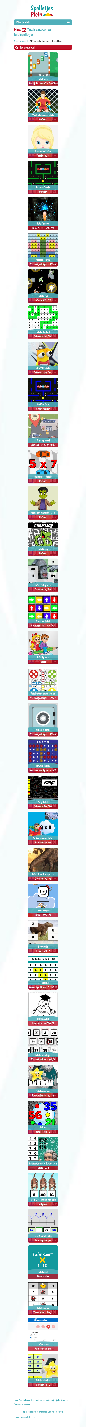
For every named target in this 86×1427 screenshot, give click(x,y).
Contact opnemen (22, 1404)
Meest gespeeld (21, 40)
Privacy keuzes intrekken (25, 1417)
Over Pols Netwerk (22, 1400)
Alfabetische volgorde (39, 40)
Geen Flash (57, 40)
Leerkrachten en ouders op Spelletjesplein (49, 1400)
